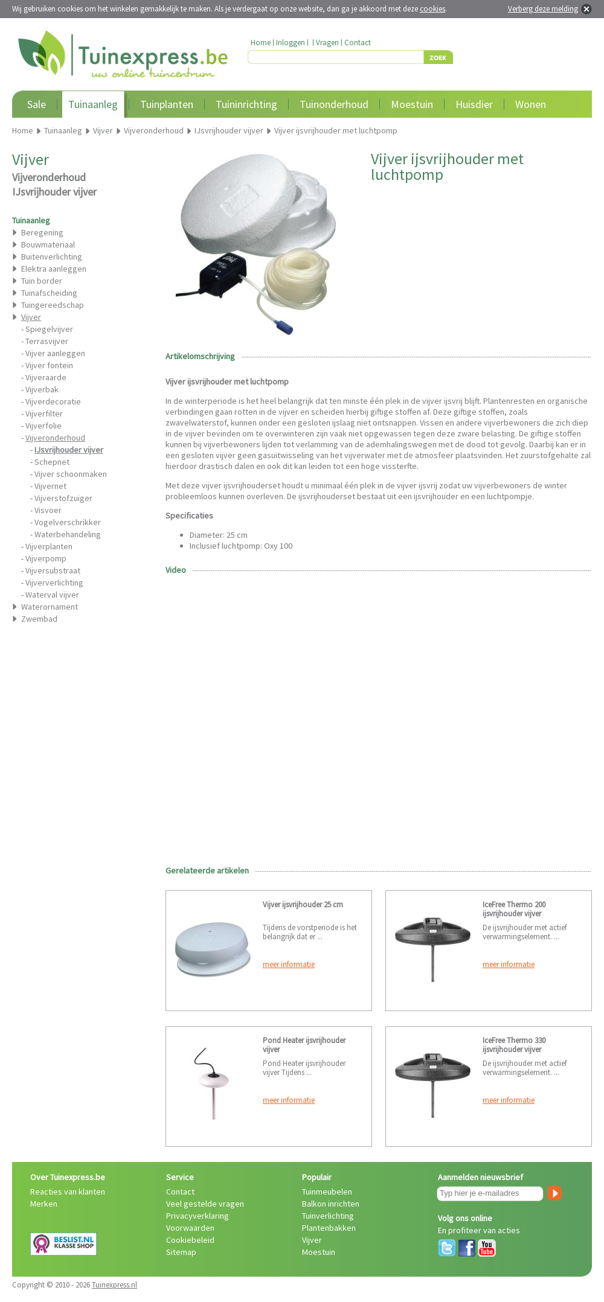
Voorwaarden (190, 1227)
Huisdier (474, 104)
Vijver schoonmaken (70, 473)
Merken (43, 1203)
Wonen (530, 104)
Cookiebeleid (190, 1239)
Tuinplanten (166, 104)
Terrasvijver (46, 341)
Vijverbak (42, 389)
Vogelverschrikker (67, 522)
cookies (432, 9)
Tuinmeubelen (327, 1191)
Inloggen (290, 42)
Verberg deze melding (543, 9)
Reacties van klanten (67, 1191)
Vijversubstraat (52, 570)
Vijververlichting (54, 582)
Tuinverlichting (328, 1215)
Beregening (42, 232)
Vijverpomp (45, 558)
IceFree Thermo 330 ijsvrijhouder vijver (514, 1045)
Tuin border (41, 280)
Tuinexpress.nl (114, 1285)
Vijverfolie (43, 425)
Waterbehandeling (67, 534)
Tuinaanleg (93, 104)
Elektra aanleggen (53, 268)
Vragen (327, 42)
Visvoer (48, 510)
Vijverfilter (44, 413)
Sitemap (181, 1251)
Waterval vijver (52, 594)
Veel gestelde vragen (205, 1203)
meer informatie (289, 964)
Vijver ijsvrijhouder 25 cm (303, 904)
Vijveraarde (45, 377)
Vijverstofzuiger (63, 498)
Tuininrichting (246, 104)
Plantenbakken (329, 1227)
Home (261, 42)
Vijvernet (50, 485)
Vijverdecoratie (53, 401)
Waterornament (49, 606)
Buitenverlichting (51, 256)
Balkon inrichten (330, 1203)
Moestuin (412, 104)
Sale (36, 104)
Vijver (312, 1239)
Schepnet (51, 461)
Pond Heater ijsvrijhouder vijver (304, 1045)
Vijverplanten (48, 546)
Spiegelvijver (49, 329)
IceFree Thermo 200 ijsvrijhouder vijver (514, 909)
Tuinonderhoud (334, 104)
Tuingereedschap (52, 304)
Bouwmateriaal (48, 244)
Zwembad (39, 618)
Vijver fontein (49, 365)
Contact (357, 42)
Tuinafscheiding (49, 292)
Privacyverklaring (197, 1215)
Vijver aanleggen (55, 353)
